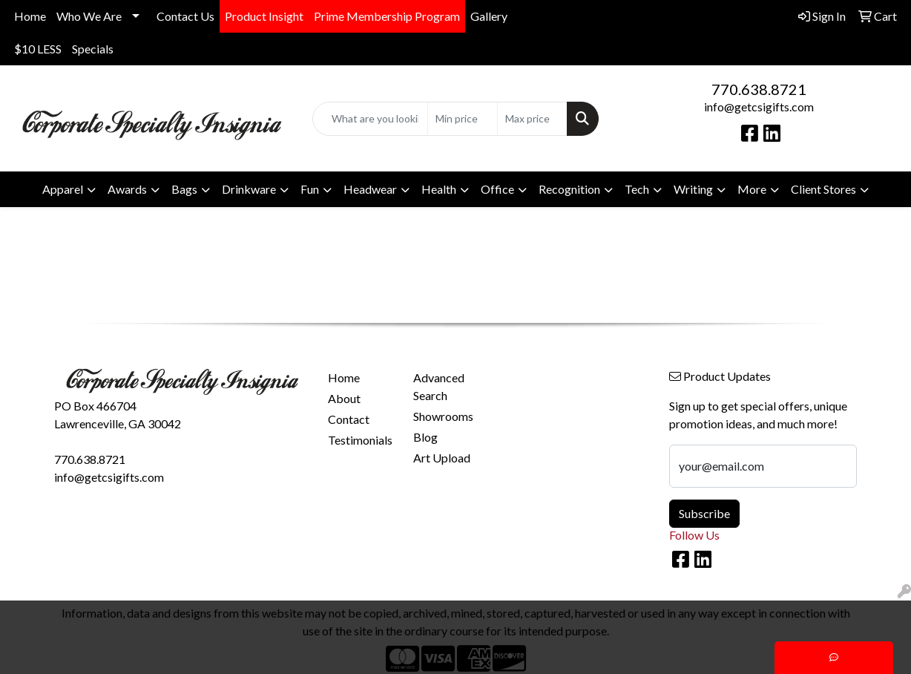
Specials (93, 49)
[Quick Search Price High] (532, 119)
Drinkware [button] (249, 189)
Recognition (569, 189)
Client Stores (823, 189)
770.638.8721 (758, 89)
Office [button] (497, 189)
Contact (348, 419)
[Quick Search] (369, 119)
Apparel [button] (62, 189)
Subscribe (704, 513)
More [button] (751, 189)
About (344, 398)
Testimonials (360, 440)
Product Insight (264, 16)
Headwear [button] (370, 189)
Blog (425, 437)
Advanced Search (438, 386)
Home (30, 16)
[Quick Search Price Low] (462, 119)
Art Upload (441, 458)
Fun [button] (309, 189)
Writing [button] (693, 189)
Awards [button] (127, 189)
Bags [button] (184, 189)
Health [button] (438, 189)
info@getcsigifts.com (759, 106)
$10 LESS (38, 49)
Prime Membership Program (387, 16)
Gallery (488, 16)
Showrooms (443, 416)
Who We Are (89, 16)
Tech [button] (637, 189)
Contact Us (185, 16)
